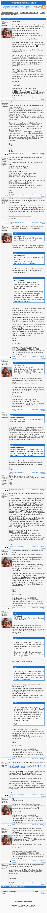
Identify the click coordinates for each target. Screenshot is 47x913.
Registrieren (7, 6)
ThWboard (22, 905)
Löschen (43, 99)
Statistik (17, 8)
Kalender (23, 8)
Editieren (42, 98)
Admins (29, 8)
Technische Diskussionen (29, 13)
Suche (27, 6)
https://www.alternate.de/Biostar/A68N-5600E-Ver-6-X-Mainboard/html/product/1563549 (27, 767)
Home (12, 8)
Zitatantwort (35, 98)
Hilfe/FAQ (21, 6)
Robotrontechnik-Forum (9, 13)
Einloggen (15, 6)
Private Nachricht (21, 98)
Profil (13, 98)
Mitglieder (6, 8)
